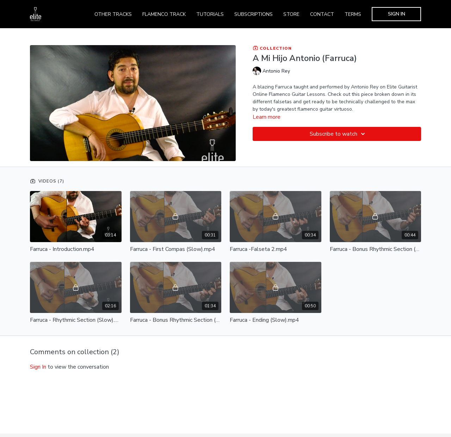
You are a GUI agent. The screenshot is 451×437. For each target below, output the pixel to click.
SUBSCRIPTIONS (253, 14)
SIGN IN (396, 14)
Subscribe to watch (338, 134)
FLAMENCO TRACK (164, 14)
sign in (38, 367)
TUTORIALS (210, 14)
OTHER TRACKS (113, 14)
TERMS (353, 14)
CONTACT (322, 14)
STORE (291, 14)
